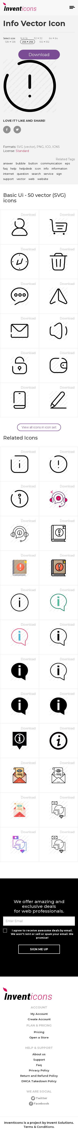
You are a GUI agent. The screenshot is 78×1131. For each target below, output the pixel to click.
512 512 (44, 41)
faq (5, 168)
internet (8, 173)
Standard (22, 151)
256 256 (27, 41)
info (46, 168)
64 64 (53, 38)
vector (21, 179)
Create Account (39, 1019)
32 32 (38, 38)
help (13, 168)
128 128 (10, 41)
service (48, 173)
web (31, 179)
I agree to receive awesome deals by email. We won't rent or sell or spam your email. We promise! (42, 934)
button (33, 163)
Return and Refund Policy (39, 1075)
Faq (39, 1065)
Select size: (9, 38)
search (36, 173)
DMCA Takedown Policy (39, 1081)
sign (59, 173)
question (23, 173)
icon (38, 168)
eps (67, 163)
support (8, 179)
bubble (21, 163)
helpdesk (25, 168)
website (42, 179)
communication (51, 163)
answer (8, 163)
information (59, 168)
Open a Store (39, 1037)
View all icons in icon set (39, 427)
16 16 (23, 38)
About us (39, 1054)
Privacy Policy (39, 1070)
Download (28, 215)
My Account (39, 1013)
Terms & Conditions (39, 1127)
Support (39, 1059)
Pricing (39, 1032)
